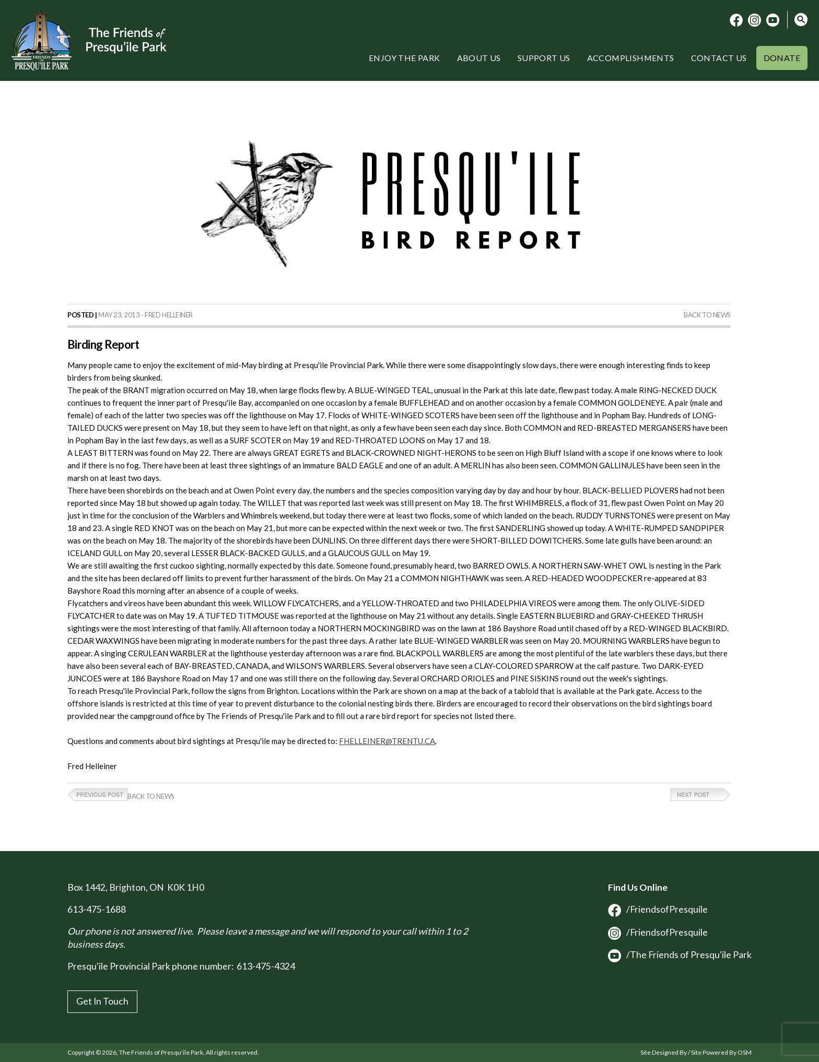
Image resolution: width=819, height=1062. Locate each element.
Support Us (544, 58)
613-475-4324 (266, 966)
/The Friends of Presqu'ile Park (680, 954)
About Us (479, 58)
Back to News (707, 315)
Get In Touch (102, 1001)
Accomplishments (630, 58)
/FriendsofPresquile (658, 909)
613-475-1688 (96, 909)
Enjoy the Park (404, 58)
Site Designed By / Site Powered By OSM (696, 1052)
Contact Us (719, 58)
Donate (782, 58)
